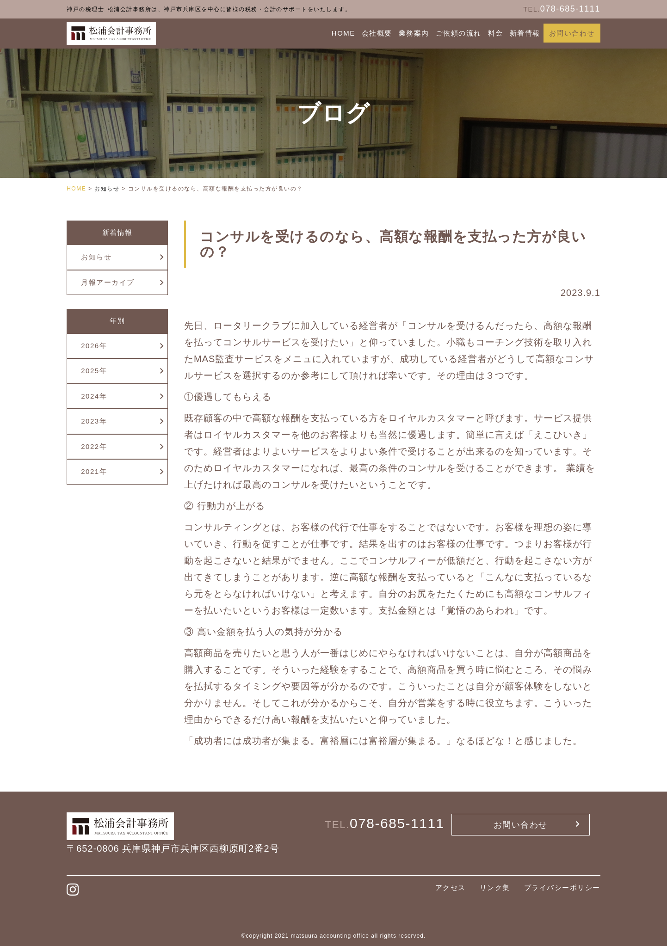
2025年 (94, 371)
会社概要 (377, 33)
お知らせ (96, 257)
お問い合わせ (572, 33)
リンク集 (495, 887)
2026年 (94, 346)
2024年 (94, 396)
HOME (343, 33)
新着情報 (525, 33)
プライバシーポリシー (562, 887)
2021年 (94, 471)
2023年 (94, 421)
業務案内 (414, 33)
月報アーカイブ (108, 282)
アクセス (450, 887)
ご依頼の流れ (459, 33)
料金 (495, 33)
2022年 (94, 446)
